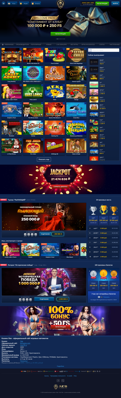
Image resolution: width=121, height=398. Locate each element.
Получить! (24, 361)
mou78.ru (23, 345)
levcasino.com (25, 343)
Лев (21, 341)
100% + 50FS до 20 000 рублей (31, 363)
